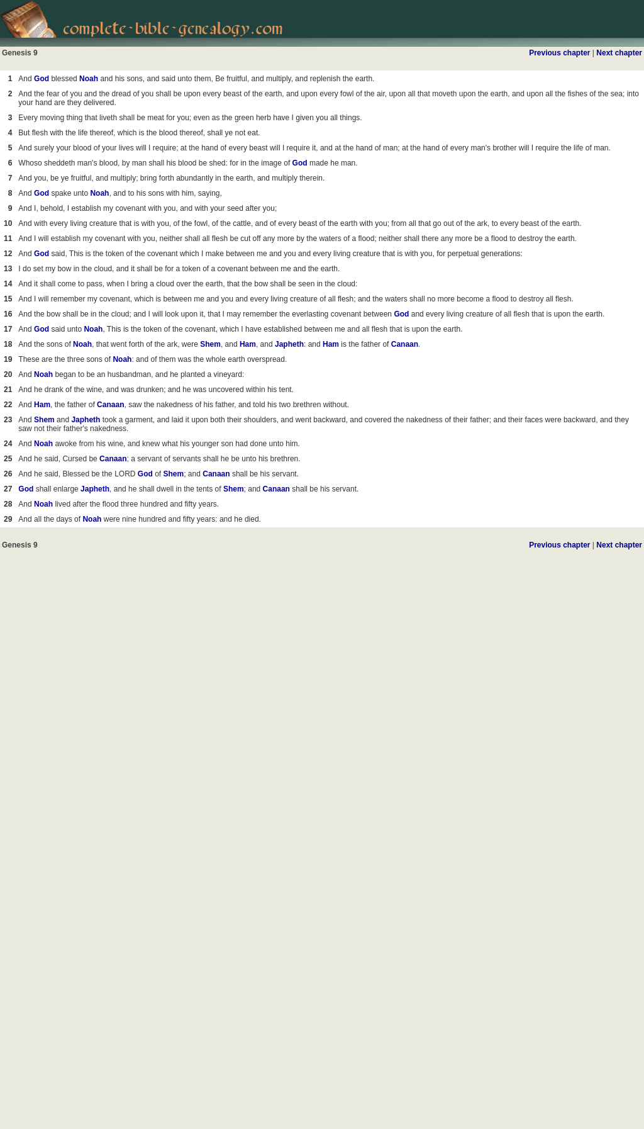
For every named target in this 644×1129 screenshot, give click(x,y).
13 (8, 268)
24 (8, 443)
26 (8, 473)
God (41, 78)
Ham (248, 344)
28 (8, 504)
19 (8, 359)
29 (8, 519)
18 (8, 344)
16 (8, 314)
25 (8, 458)
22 (8, 404)
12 (8, 253)
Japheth (289, 344)
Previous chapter (559, 52)
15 (8, 299)
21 (8, 389)
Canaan (404, 344)
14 (8, 283)
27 (8, 489)
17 (8, 329)
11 (8, 238)
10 (8, 223)
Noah (88, 78)
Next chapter (619, 52)
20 (8, 374)
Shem (210, 344)
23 (8, 419)
